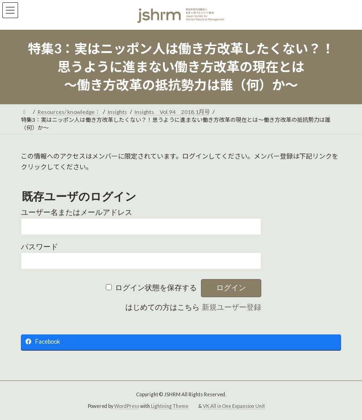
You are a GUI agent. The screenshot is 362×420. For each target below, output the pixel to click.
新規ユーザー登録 (231, 307)
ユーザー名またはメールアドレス (76, 212)
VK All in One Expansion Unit (234, 406)
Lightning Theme (169, 406)
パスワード (39, 247)
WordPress (126, 406)
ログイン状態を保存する (156, 288)
